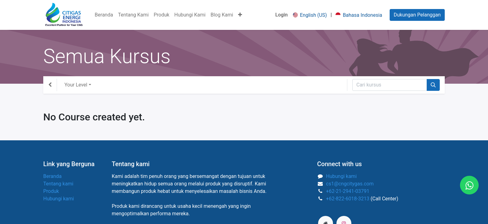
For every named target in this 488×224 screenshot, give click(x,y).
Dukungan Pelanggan (417, 15)
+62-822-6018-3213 (347, 199)
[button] (240, 15)
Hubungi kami (58, 199)
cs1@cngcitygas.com (350, 184)
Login (281, 15)
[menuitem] (103, 15)
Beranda (52, 176)
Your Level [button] (75, 85)
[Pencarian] (433, 85)
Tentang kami (58, 184)
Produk (51, 191)
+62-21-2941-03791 (347, 191)
